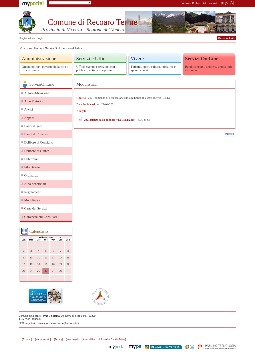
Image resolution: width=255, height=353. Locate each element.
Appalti (29, 118)
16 (23, 264)
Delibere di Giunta (36, 151)
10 (31, 257)
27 (53, 271)
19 (46, 264)
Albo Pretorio (33, 101)
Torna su (27, 339)
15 (68, 257)
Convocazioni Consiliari (40, 217)
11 (38, 257)
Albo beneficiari (35, 184)
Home (38, 48)
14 (60, 257)
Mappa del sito (43, 339)
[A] (222, 3)
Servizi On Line (55, 48)
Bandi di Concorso (36, 134)
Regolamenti (32, 192)
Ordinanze (31, 175)
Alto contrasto (210, 3)
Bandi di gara (33, 126)
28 (60, 271)
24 (31, 271)
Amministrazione (39, 58)
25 (38, 271)
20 (53, 264)
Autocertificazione (36, 93)
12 (46, 257)
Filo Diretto (32, 167)
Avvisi (28, 109)
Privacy (58, 339)
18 (38, 264)
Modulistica (32, 200)
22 (68, 264)
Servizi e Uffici (91, 58)
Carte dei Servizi (35, 208)
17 (31, 264)
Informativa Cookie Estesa (112, 339)
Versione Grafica (191, 3)
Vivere (137, 58)
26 (46, 271)
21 (60, 264)
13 (53, 257)
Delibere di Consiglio (38, 142)
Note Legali (72, 339)
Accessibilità (88, 339)
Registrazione (27, 38)
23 (23, 271)
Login (40, 38)
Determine (31, 159)
